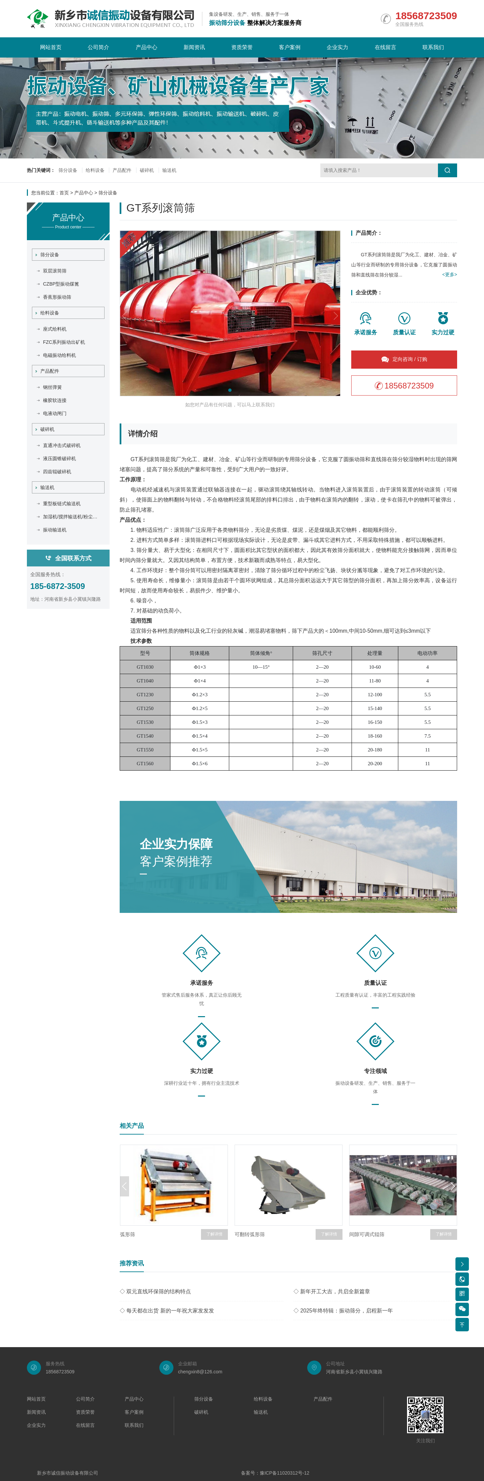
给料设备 (95, 170)
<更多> (449, 274)
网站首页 (51, 47)
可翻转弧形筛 (250, 1234)
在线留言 (385, 47)
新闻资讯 (194, 47)
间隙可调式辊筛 (367, 1234)
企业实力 (337, 47)
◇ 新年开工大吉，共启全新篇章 (331, 1291)
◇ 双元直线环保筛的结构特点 (155, 1291)
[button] (230, 390)
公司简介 (98, 47)
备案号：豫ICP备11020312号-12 (275, 1473)
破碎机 (147, 170)
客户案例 (289, 47)
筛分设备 (67, 170)
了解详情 (214, 1234)
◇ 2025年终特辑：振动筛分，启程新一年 (343, 1310)
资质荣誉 (242, 47)
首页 (64, 192)
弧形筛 (127, 1234)
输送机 (170, 170)
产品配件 (122, 170)
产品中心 (146, 47)
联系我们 (433, 47)
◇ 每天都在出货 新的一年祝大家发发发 (167, 1310)
